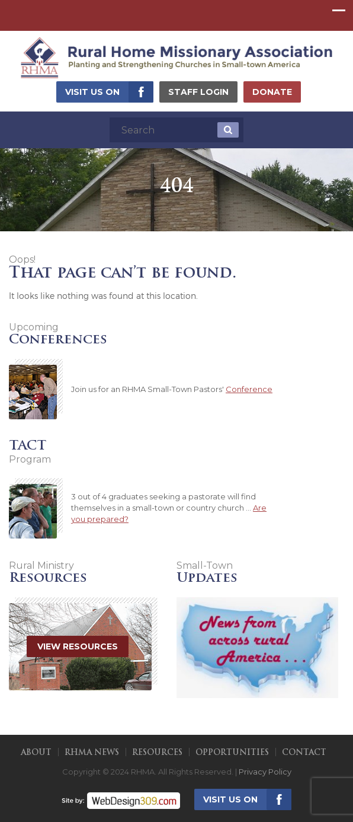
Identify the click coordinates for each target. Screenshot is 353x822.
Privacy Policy (265, 771)
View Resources (77, 646)
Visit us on (92, 92)
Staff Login (198, 92)
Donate (272, 92)
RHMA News (92, 753)
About (36, 753)
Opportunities (232, 753)
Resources (157, 753)
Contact (304, 753)
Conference (249, 389)
